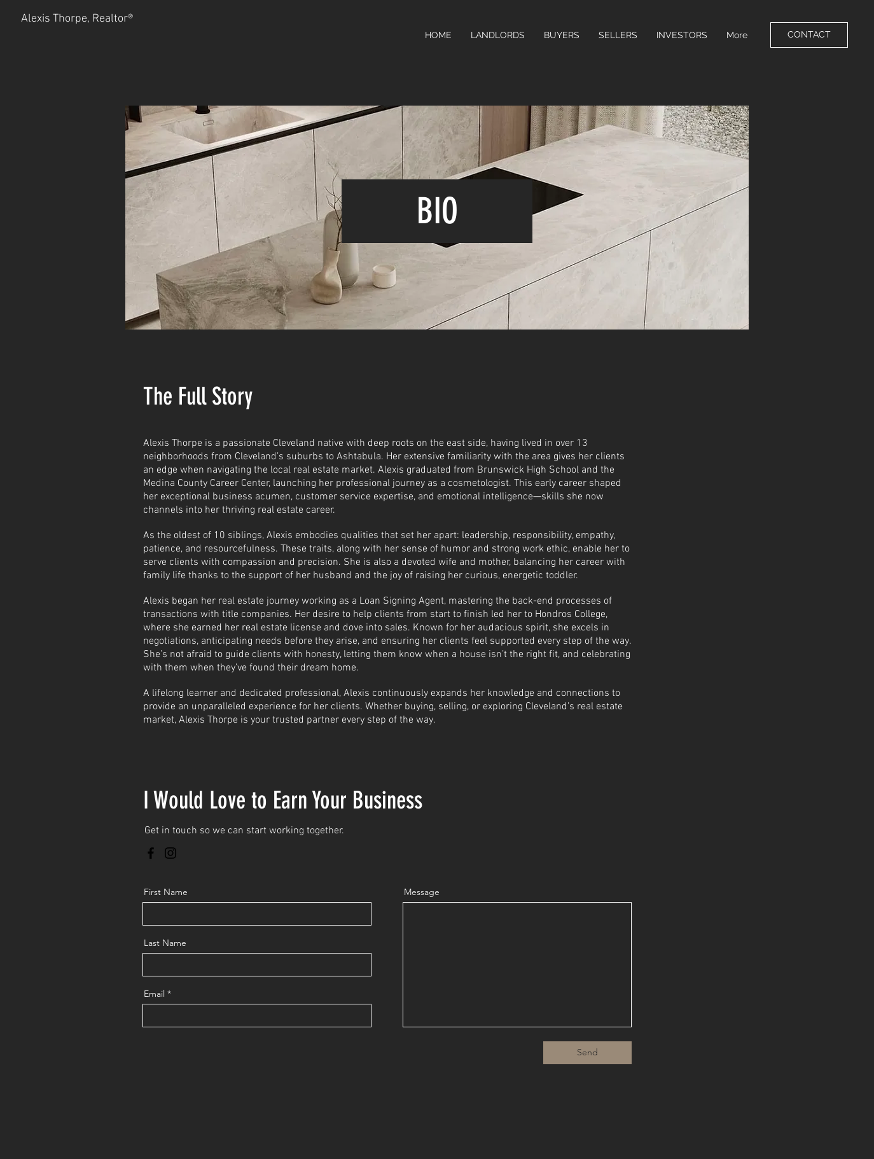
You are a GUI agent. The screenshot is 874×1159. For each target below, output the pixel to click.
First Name (166, 891)
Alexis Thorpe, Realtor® (77, 18)
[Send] (587, 1052)
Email (154, 993)
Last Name (165, 942)
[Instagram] (170, 853)
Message (422, 891)
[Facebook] (150, 853)
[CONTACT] (809, 35)
